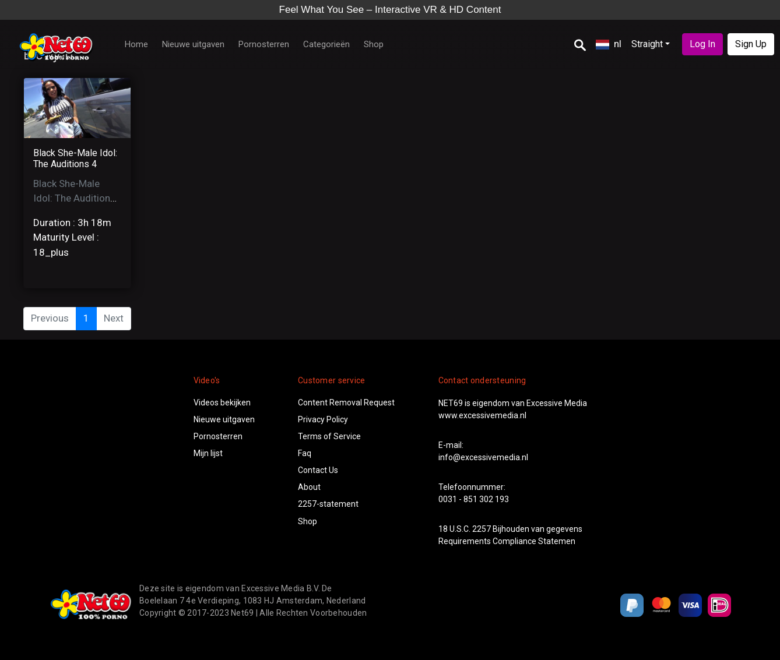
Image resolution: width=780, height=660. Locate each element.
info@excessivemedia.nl (483, 457)
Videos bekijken (222, 402)
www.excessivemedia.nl (482, 415)
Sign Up (751, 44)
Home (136, 44)
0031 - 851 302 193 (473, 499)
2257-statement (328, 504)
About (309, 487)
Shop (374, 44)
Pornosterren (263, 44)
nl (608, 44)
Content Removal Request (346, 402)
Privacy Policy (323, 419)
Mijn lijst (208, 453)
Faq (304, 453)
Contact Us (318, 470)
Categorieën (326, 44)
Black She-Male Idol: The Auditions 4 (75, 158)
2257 (481, 529)
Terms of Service (329, 436)
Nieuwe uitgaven (193, 44)
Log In (702, 44)
